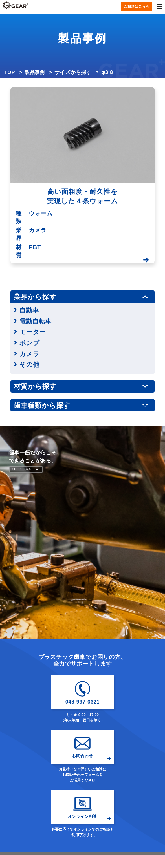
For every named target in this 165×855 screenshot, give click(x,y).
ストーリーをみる (24, 469)
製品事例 (35, 72)
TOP (9, 72)
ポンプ (29, 342)
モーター (33, 331)
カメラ (29, 353)
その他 (29, 364)
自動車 (29, 310)
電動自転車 (36, 321)
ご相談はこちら (136, 6)
